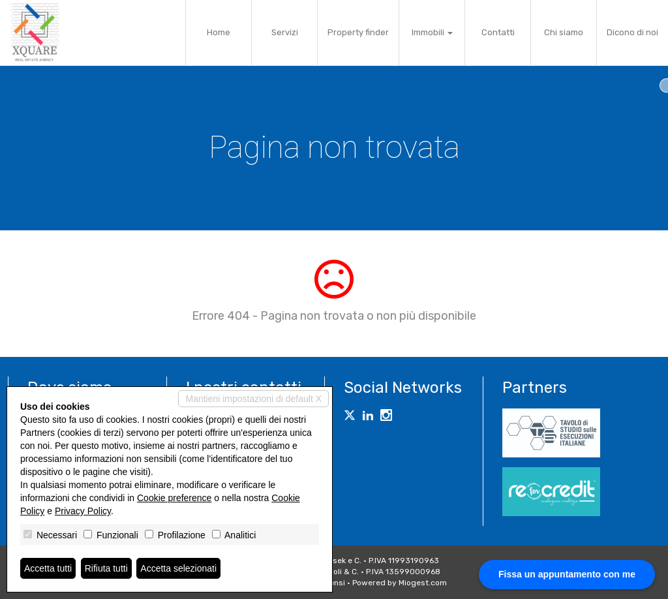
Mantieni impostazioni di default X (253, 398)
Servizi (284, 32)
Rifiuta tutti (106, 568)
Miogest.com (423, 582)
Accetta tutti (48, 568)
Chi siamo (563, 32)
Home (218, 32)
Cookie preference (174, 498)
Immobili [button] (432, 32)
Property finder (358, 32)
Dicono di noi (632, 32)
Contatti (498, 32)
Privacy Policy (83, 511)
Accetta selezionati (178, 568)
